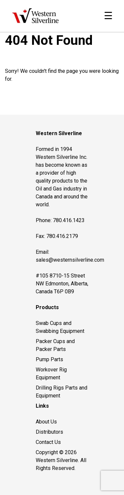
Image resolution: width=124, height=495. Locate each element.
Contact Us (48, 442)
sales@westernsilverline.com (70, 260)
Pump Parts (49, 359)
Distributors (49, 432)
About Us (46, 422)
